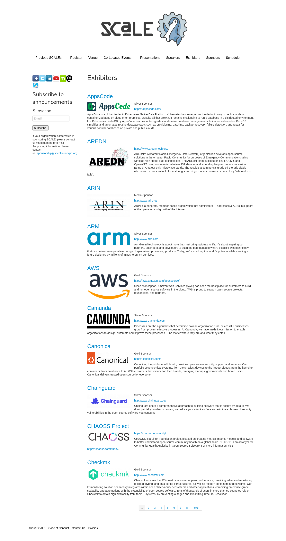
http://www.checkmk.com (149, 475)
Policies (93, 528)
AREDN (96, 141)
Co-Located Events (118, 58)
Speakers (173, 58)
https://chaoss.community (102, 449)
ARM (93, 226)
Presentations (150, 58)
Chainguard (101, 388)
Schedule (234, 58)
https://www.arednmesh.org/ (151, 148)
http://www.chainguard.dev (150, 400)
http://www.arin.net (145, 200)
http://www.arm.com (146, 239)
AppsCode (100, 96)
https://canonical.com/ (147, 358)
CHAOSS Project (108, 426)
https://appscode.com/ (147, 108)
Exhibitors (193, 58)
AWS (93, 268)
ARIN (93, 188)
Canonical (99, 346)
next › (196, 507)
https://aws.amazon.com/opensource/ (157, 280)
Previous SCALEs (49, 58)
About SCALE (37, 528)
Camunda (99, 308)
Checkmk (98, 462)
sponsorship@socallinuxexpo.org (57, 153)
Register (76, 58)
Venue (93, 58)
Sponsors (213, 58)
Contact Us (78, 528)
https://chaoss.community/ (150, 433)
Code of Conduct (58, 528)
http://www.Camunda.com (149, 320)
